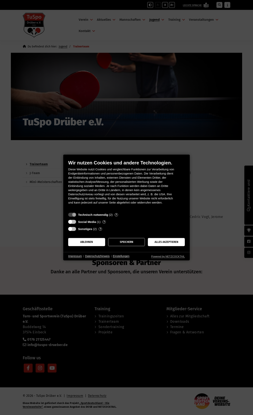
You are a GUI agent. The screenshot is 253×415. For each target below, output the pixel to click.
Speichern (126, 242)
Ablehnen (86, 242)
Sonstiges (85, 229)
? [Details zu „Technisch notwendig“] (116, 214)
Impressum (75, 256)
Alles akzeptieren (166, 242)
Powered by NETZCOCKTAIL (168, 256)
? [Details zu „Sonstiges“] (100, 228)
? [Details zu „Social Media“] (104, 221)
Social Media (87, 222)
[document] (126, 185)
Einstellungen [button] (121, 256)
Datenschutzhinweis (97, 256)
